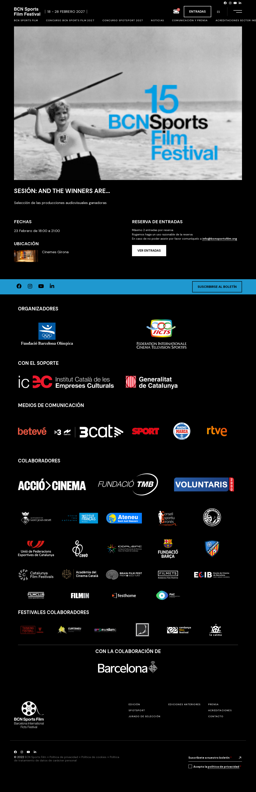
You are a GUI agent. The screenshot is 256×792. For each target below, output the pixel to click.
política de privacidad (223, 766)
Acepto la (217, 767)
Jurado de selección (144, 716)
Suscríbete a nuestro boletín (210, 757)
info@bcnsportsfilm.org (219, 238)
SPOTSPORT (137, 710)
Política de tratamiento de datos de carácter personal (66, 758)
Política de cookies (93, 757)
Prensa (213, 704)
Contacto (216, 716)
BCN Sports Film (35, 757)
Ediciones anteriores (184, 704)
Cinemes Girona (55, 252)
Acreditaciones (220, 710)
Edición (134, 704)
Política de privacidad (64, 757)
